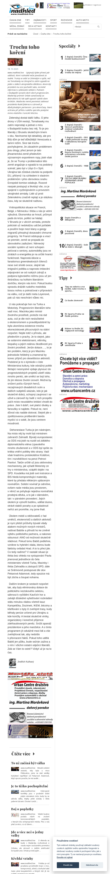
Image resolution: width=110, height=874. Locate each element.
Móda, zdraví (17, 26)
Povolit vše (67, 865)
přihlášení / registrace (92, 5)
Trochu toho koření (62, 33)
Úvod (35, 33)
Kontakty (51, 26)
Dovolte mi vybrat (65, 857)
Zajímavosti (39, 20)
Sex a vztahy (35, 26)
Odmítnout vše (92, 865)
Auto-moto (82, 20)
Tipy (27, 20)
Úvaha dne (15, 20)
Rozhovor (66, 20)
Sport (53, 20)
